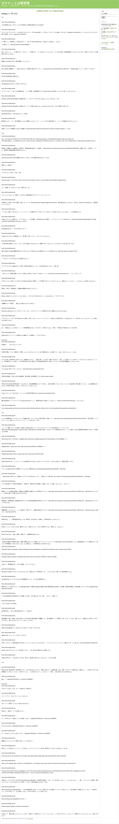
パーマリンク (30, 818)
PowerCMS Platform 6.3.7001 (107, 49)
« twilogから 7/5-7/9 (42, 11)
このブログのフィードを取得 (107, 42)
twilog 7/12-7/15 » (58, 11)
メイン (50, 11)
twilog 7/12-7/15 (110, 31)
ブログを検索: (104, 13)
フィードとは (104, 43)
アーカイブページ (112, 37)
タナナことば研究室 (16, 3)
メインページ (104, 37)
